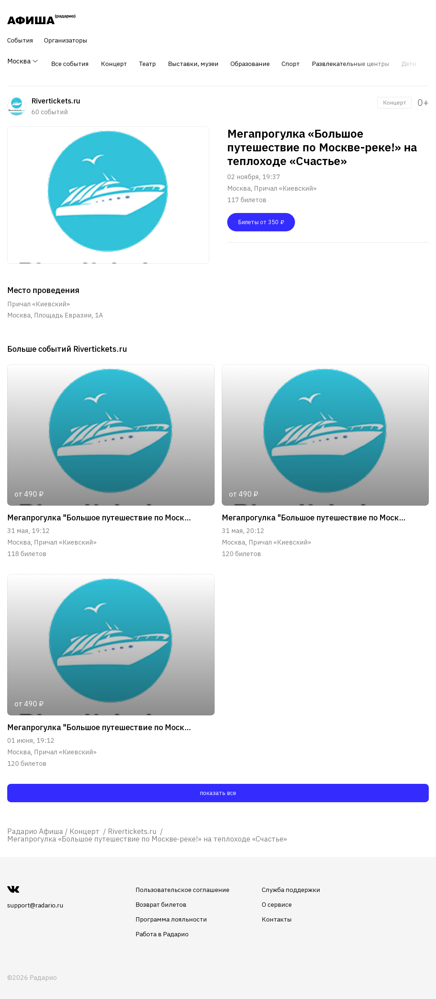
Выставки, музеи (194, 61)
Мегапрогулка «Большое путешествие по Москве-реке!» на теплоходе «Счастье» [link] (147, 835)
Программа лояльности (176, 915)
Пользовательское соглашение (188, 885)
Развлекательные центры (356, 61)
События (21, 40)
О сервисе (285, 900)
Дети (416, 61)
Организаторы (68, 40)
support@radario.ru (37, 901)
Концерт (113, 61)
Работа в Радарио (167, 930)
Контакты (284, 915)
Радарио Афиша (35, 827)
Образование (253, 61)
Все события (69, 61)
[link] (35, 827)
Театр (147, 61)
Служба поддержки (299, 885)
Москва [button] (23, 61)
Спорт (294, 61)
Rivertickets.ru (133, 827)
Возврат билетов (166, 900)
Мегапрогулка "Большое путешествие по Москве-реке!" (100, 514)
